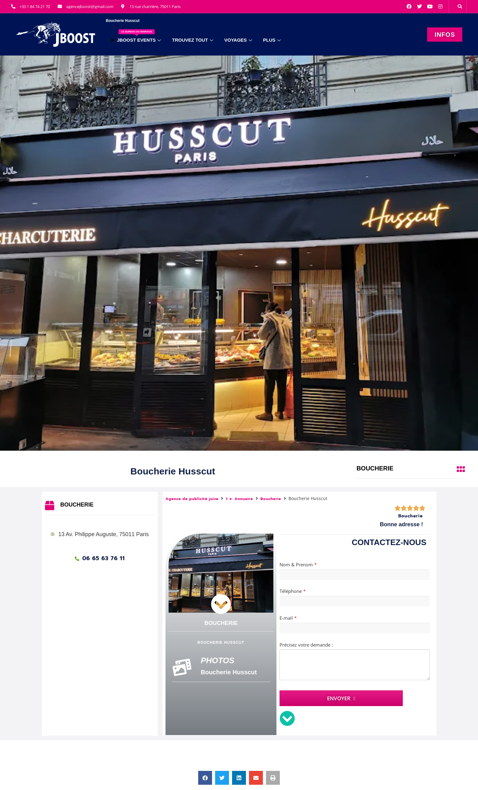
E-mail (288, 618)
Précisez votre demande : (306, 645)
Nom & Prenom (298, 564)
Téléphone (293, 591)
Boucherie (270, 499)
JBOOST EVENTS (136, 36)
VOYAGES (238, 40)
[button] (460, 6)
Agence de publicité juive (192, 499)
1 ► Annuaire (239, 499)
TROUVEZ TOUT (192, 40)
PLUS (272, 40)
